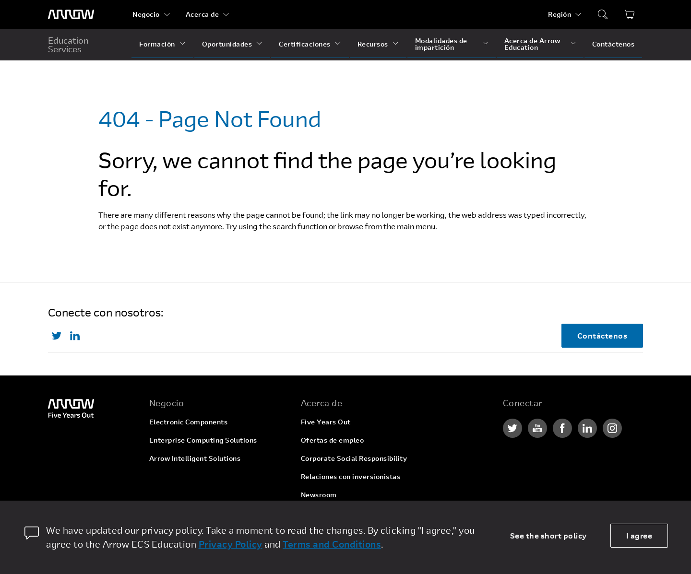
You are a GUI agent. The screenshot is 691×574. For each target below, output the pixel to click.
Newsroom (319, 494)
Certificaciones (305, 43)
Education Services (68, 45)
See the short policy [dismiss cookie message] (548, 535)
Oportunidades (227, 43)
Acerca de (202, 14)
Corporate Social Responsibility (354, 458)
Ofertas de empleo (332, 440)
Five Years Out (326, 421)
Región (559, 14)
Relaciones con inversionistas (351, 476)
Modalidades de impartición (441, 44)
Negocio (146, 14)
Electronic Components (188, 421)
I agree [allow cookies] (639, 535)
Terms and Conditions (332, 544)
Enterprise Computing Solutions (203, 440)
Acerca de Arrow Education (532, 44)
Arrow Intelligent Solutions (195, 458)
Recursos (372, 43)
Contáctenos (613, 43)
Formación (157, 43)
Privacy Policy (230, 544)
